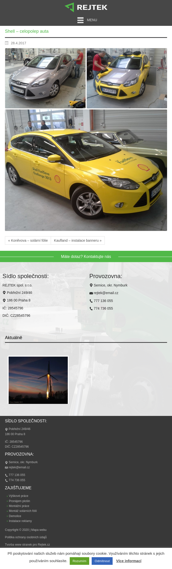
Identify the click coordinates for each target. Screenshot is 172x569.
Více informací (128, 561)
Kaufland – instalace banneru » (78, 240)
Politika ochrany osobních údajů (26, 537)
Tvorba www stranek (18, 544)
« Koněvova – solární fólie (28, 240)
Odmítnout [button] (102, 561)
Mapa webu (39, 530)
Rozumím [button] (79, 561)
